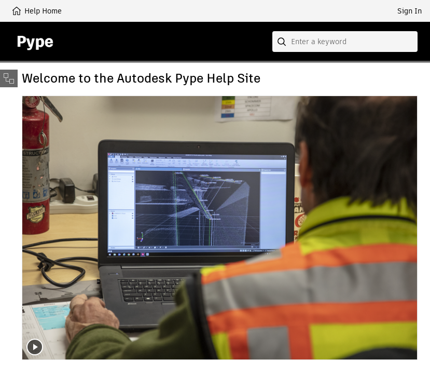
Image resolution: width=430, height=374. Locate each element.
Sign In (409, 11)
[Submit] (282, 41)
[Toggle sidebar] (9, 78)
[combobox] (345, 41)
